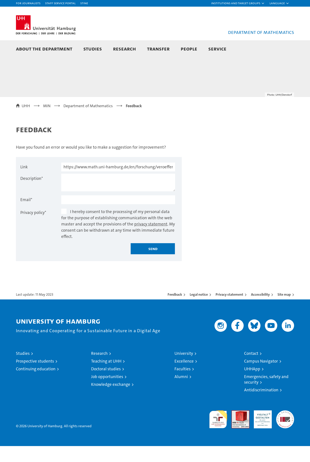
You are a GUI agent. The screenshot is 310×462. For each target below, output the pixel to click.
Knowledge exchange (110, 400)
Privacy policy (33, 228)
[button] (238, 3)
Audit (236, 428)
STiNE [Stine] (84, 3)
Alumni (181, 392)
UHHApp (252, 385)
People (189, 48)
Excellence (184, 377)
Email (26, 215)
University (183, 369)
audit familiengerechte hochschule (218, 433)
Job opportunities (107, 392)
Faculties (182, 385)
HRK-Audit (262, 428)
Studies (92, 48)
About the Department (44, 48)
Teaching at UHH (106, 377)
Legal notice (199, 310)
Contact (251, 369)
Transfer (158, 48)
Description (31, 194)
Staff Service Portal (60, 3)
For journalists (28, 3)
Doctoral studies (106, 385)
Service (217, 48)
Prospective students (35, 377)
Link (24, 183)
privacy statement (150, 240)
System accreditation (285, 431)
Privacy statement (229, 310)
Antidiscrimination (261, 406)
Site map (284, 310)
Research (124, 48)
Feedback (175, 310)
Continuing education (35, 385)
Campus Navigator (261, 377)
